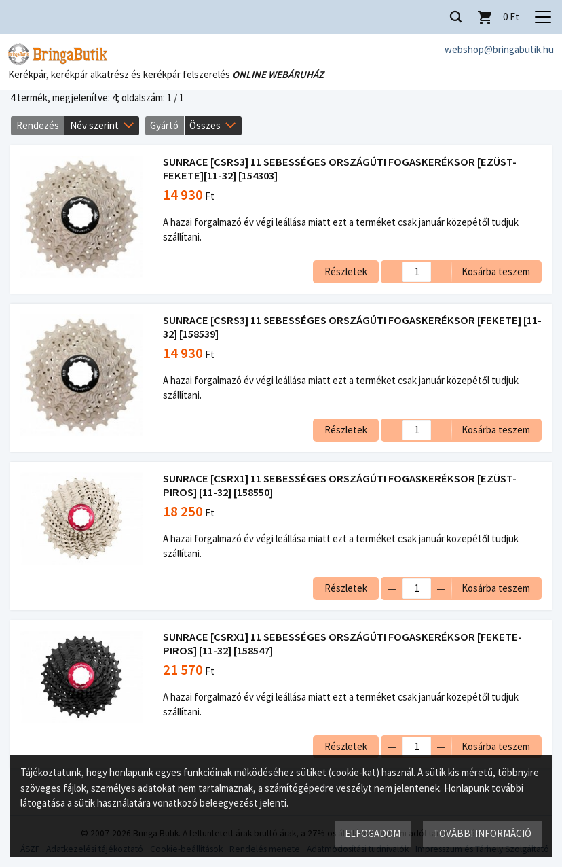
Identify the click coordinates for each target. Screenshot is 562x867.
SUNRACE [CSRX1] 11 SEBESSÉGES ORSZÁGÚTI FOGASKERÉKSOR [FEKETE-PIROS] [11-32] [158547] (342, 644)
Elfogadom (372, 833)
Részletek (345, 271)
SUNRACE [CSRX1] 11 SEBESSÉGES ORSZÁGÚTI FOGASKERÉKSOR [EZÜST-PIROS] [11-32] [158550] (340, 485)
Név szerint (94, 125)
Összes (205, 125)
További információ (482, 833)
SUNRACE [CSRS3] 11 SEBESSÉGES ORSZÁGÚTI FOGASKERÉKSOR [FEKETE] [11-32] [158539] (352, 327)
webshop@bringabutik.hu (499, 49)
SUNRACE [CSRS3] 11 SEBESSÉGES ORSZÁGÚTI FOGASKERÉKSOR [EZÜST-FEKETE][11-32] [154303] (340, 169)
